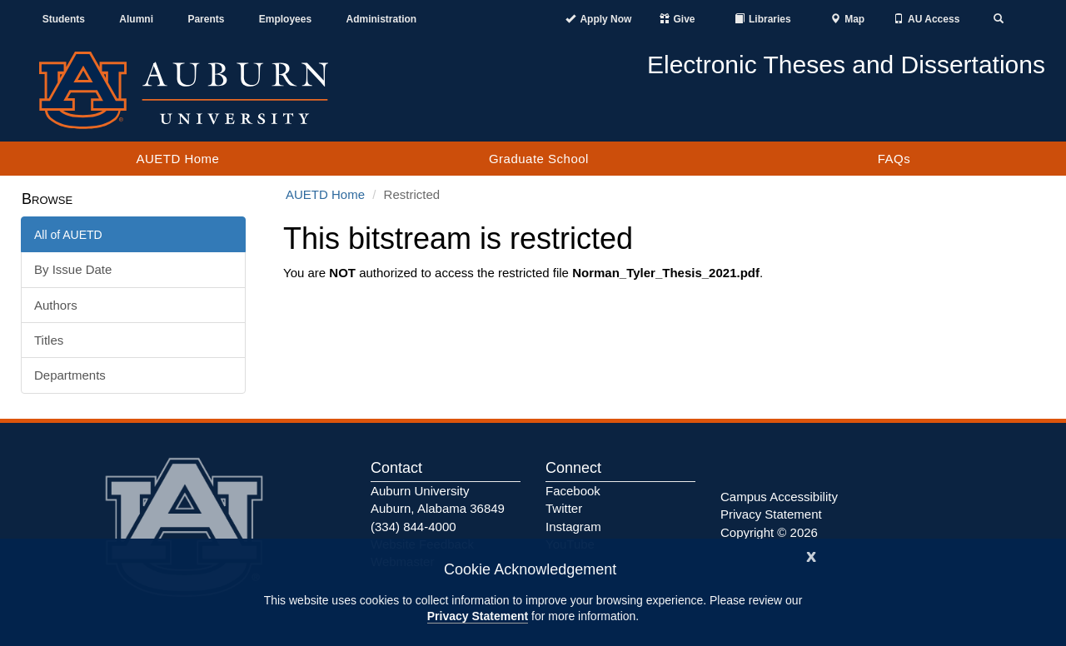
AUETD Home (177, 159)
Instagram (573, 526)
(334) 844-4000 (413, 526)
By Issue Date (73, 269)
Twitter (563, 508)
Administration (381, 19)
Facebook (572, 491)
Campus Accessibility (779, 496)
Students (63, 19)
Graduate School (539, 159)
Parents (205, 19)
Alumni (136, 19)
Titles (48, 340)
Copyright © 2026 (769, 532)
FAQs (894, 159)
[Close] (811, 555)
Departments (70, 375)
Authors (55, 305)
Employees (285, 19)
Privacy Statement (477, 616)
